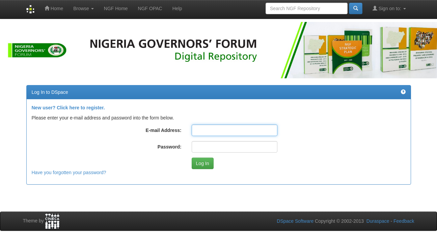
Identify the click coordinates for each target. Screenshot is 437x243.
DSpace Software (295, 221)
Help (177, 8)
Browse (83, 8)
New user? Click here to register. (68, 107)
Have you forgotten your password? (69, 172)
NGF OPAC (150, 8)
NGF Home (116, 8)
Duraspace (377, 221)
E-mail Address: (164, 130)
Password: (170, 147)
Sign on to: (389, 8)
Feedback (403, 221)
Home (54, 8)
